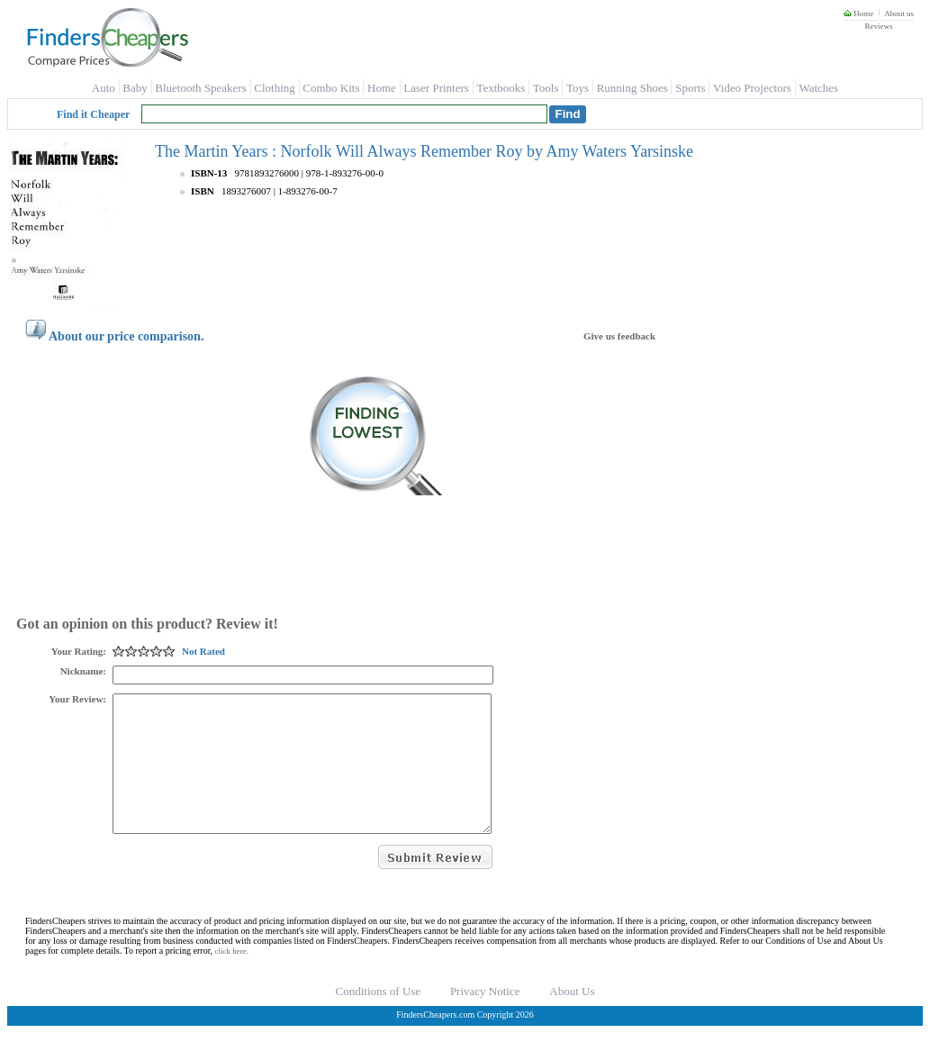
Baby (134, 88)
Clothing (274, 88)
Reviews (878, 26)
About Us (571, 1018)
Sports (690, 88)
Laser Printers (436, 88)
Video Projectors (752, 88)
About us (899, 13)
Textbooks (500, 88)
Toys (577, 88)
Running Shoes (632, 88)
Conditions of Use (378, 1018)
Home (858, 13)
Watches (818, 88)
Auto (103, 88)
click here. (231, 978)
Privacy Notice (485, 1018)
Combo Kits (330, 88)
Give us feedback (619, 336)
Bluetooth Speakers (200, 88)
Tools (546, 88)
